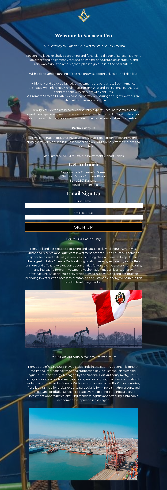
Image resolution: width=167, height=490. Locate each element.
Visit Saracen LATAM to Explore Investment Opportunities (83, 156)
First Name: (83, 201)
